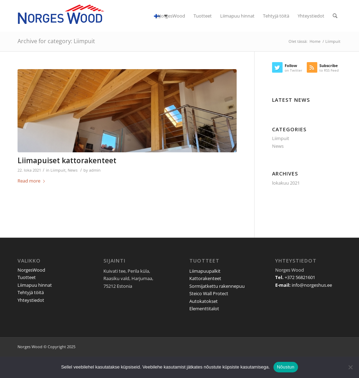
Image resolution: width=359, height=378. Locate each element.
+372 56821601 (300, 277)
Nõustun (285, 367)
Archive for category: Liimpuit (56, 41)
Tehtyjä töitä (31, 292)
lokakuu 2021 (286, 183)
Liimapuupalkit (205, 271)
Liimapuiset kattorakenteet (67, 160)
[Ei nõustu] (350, 367)
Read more (33, 181)
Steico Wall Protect (208, 293)
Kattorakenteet (205, 278)
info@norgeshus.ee (312, 285)
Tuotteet (27, 277)
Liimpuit (58, 170)
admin (95, 170)
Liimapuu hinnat (35, 285)
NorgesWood (31, 270)
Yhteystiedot (31, 300)
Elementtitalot (204, 308)
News (72, 170)
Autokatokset (203, 301)
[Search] (334, 16)
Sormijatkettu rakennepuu (217, 286)
